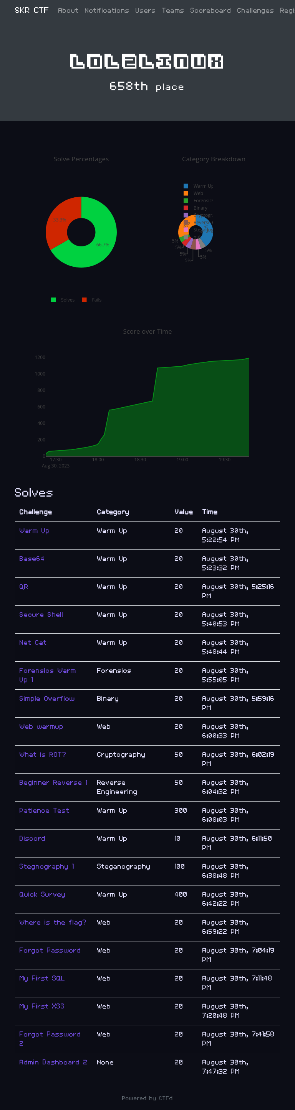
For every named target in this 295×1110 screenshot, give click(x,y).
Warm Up (35, 531)
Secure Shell (41, 614)
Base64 (32, 558)
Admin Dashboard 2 (54, 1062)
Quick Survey (43, 894)
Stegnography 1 (47, 866)
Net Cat (33, 642)
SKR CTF (32, 10)
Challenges (255, 10)
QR (24, 586)
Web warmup (42, 726)
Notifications (107, 10)
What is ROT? (43, 754)
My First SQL (42, 978)
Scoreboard (211, 10)
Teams (173, 10)
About (68, 10)
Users (146, 10)
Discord (33, 838)
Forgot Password (50, 950)
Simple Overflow (47, 698)
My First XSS (42, 1006)
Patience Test (45, 810)
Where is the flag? (53, 922)
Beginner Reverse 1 (54, 782)
